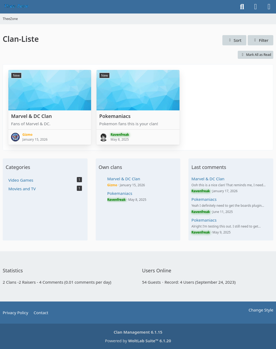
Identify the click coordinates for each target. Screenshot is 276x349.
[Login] (255, 6)
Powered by (138, 340)
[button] (234, 40)
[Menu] (269, 6)
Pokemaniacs (114, 116)
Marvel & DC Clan (31, 116)
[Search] (242, 6)
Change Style (261, 310)
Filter (260, 40)
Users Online (156, 270)
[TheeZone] (17, 6)
